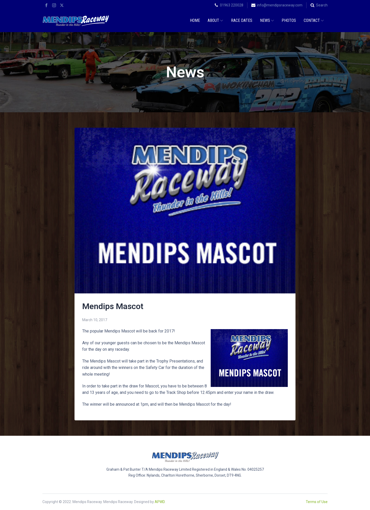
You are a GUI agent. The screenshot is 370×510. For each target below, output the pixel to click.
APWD (160, 502)
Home (195, 20)
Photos (289, 20)
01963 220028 (231, 5)
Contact (314, 20)
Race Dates (241, 20)
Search (322, 5)
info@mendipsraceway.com (279, 5)
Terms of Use (317, 502)
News (267, 20)
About (215, 20)
